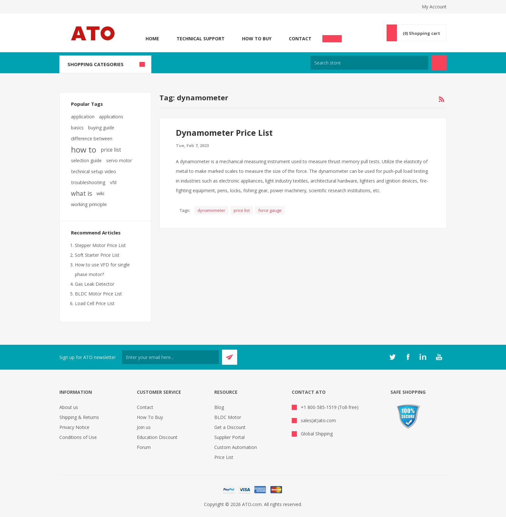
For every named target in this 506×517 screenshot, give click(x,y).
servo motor (119, 160)
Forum (144, 447)
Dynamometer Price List (224, 132)
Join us (144, 427)
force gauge (270, 210)
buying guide (101, 127)
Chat (332, 36)
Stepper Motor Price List (100, 245)
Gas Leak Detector (94, 284)
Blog (219, 407)
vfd (113, 182)
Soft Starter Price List (97, 255)
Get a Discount (230, 427)
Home (152, 38)
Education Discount (157, 437)
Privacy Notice (74, 427)
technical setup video (93, 171)
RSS (441, 99)
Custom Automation (235, 447)
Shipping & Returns (79, 417)
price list (242, 210)
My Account (434, 7)
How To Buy (256, 38)
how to (83, 149)
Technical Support (201, 38)
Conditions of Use (78, 437)
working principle (89, 204)
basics (77, 127)
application (83, 117)
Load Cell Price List (95, 303)
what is (81, 193)
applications (111, 117)
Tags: (185, 210)
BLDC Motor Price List (98, 294)
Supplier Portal (229, 437)
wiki (100, 193)
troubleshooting (88, 182)
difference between (91, 138)
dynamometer (211, 210)
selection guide (86, 160)
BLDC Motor (227, 417)
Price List (223, 457)
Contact (300, 38)
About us (68, 407)
